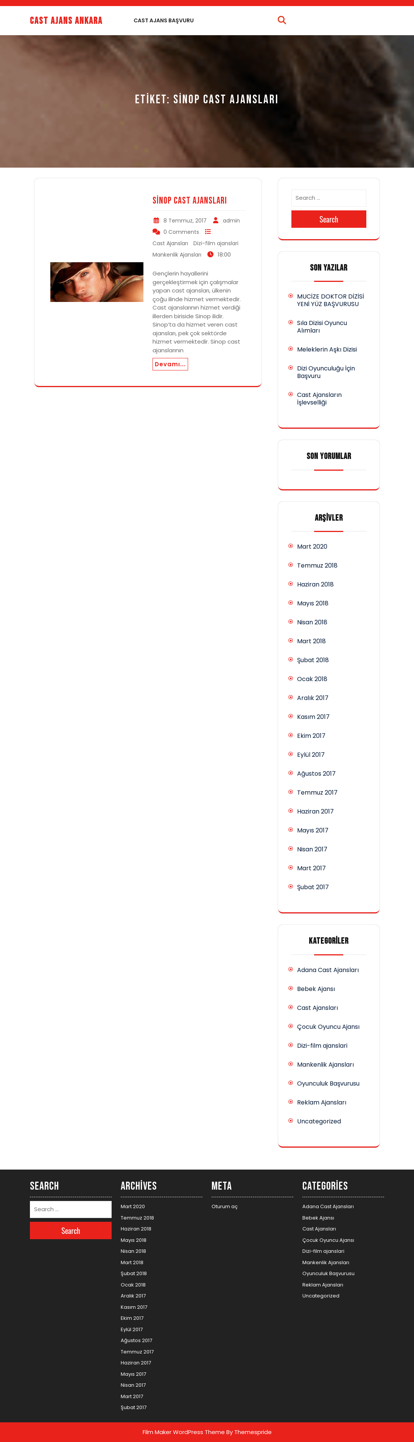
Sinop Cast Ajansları (190, 201)
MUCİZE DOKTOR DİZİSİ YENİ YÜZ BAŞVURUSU (330, 300)
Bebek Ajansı (316, 989)
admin (231, 220)
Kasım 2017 (313, 716)
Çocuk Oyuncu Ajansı (328, 1026)
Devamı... (170, 364)
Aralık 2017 (312, 698)
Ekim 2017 (311, 735)
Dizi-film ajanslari (215, 243)
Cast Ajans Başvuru (164, 20)
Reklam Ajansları (321, 1102)
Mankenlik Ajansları (177, 254)
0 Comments (181, 232)
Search (328, 219)
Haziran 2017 (315, 811)
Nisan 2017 (312, 849)
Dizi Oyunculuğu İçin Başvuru (326, 372)
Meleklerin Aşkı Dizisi (327, 349)
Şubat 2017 (313, 887)
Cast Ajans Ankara (66, 21)
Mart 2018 (311, 641)
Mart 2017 (311, 868)
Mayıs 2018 (312, 603)
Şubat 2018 (313, 660)
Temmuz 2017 (317, 792)
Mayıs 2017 (312, 830)
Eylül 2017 (311, 754)
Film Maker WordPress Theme (184, 1432)
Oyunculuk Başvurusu (328, 1083)
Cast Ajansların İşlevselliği (319, 398)
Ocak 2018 (312, 679)
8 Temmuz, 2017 (185, 220)
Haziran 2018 (315, 584)
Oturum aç (225, 1206)
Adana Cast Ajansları (328, 970)
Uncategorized (319, 1121)
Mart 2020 (312, 546)
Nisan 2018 (312, 622)
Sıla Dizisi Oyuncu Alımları (322, 327)
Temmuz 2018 (317, 565)
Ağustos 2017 (316, 773)
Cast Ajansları (170, 243)
